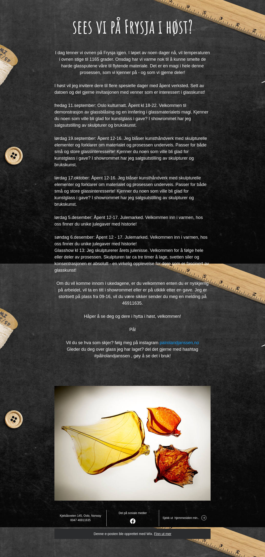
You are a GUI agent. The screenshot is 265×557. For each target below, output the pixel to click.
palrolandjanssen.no (179, 342)
